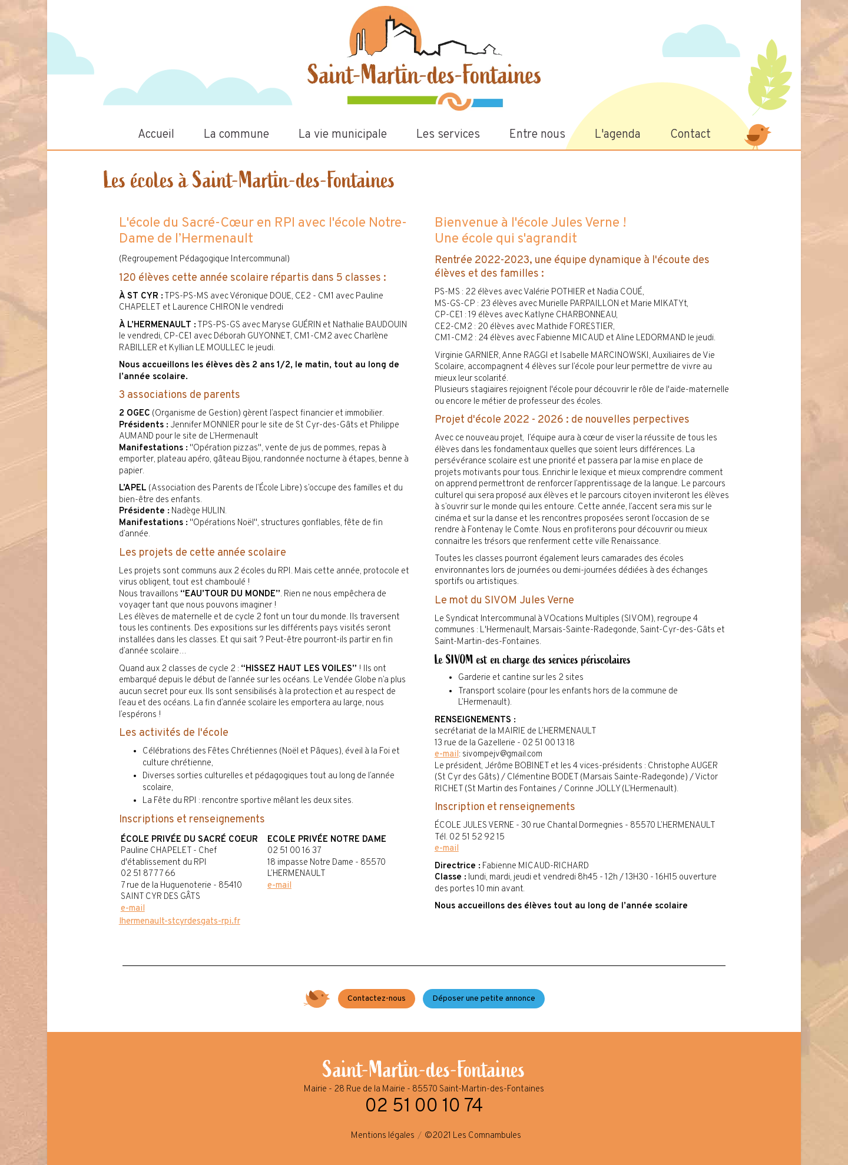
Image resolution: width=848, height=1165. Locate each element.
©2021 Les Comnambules (473, 1135)
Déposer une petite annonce (483, 999)
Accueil (156, 134)
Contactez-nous (376, 999)
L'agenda (618, 134)
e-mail (133, 908)
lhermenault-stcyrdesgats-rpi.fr (179, 921)
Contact (690, 134)
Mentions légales (383, 1135)
